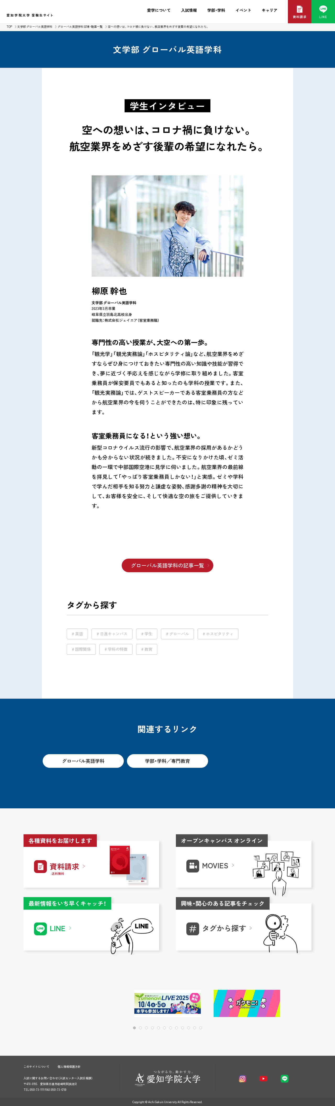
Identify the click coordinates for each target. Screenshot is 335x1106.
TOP (9, 26)
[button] (291, 1004)
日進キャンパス (113, 634)
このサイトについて (36, 1066)
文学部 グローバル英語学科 (34, 26)
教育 (148, 649)
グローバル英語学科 (83, 760)
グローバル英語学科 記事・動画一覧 (80, 26)
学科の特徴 (117, 649)
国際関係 (83, 649)
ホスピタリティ (219, 634)
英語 (79, 634)
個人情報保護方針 (69, 1066)
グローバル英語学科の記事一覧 (167, 565)
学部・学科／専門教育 (167, 760)
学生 (148, 634)
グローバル (179, 634)
